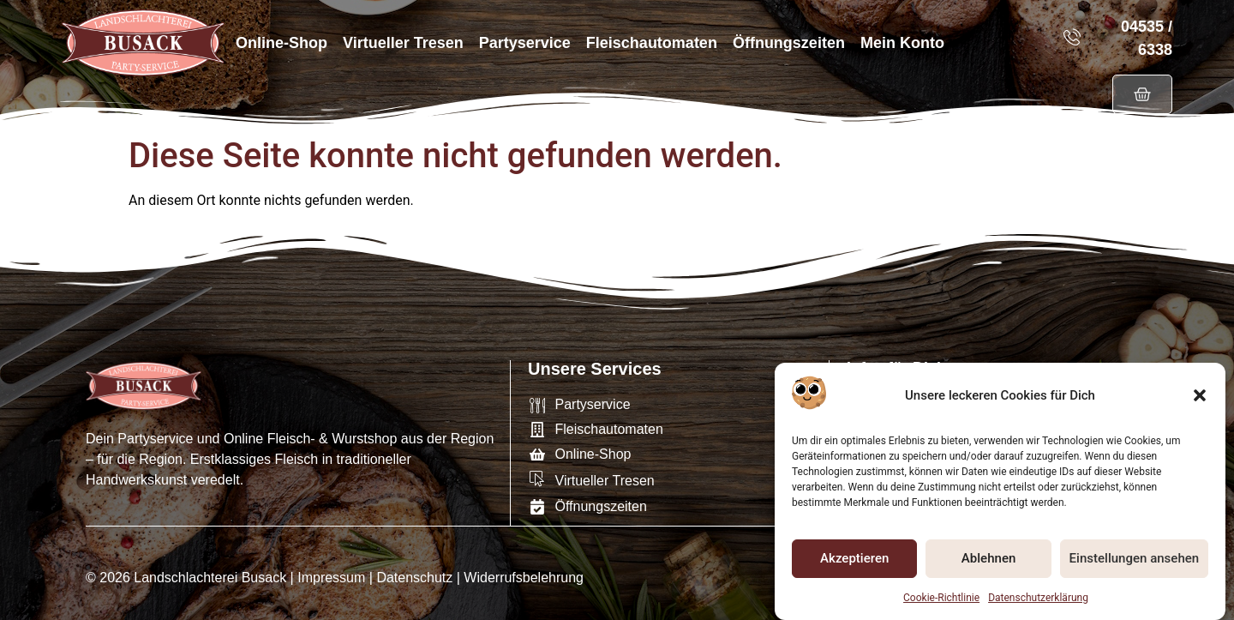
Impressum (331, 576)
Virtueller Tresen (403, 42)
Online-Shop (281, 42)
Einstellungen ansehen (1134, 559)
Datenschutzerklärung (1038, 598)
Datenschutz (414, 576)
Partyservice (525, 42)
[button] (1199, 395)
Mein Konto (902, 42)
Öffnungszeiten (789, 42)
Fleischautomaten (651, 42)
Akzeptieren (854, 559)
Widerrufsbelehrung (524, 576)
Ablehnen (988, 559)
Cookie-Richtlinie (941, 598)
